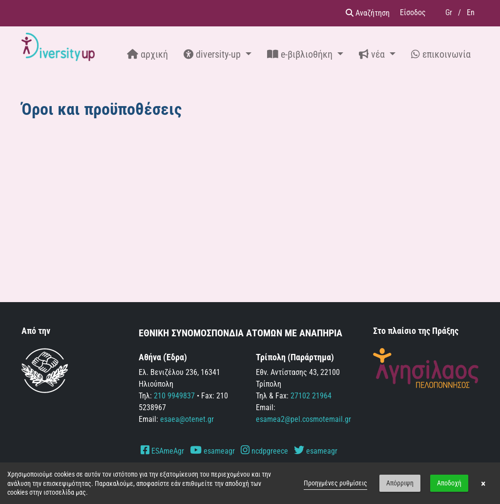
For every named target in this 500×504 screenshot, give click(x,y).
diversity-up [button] (213, 54)
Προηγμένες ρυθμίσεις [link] (335, 483)
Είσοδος (413, 12)
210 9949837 (174, 395)
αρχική (147, 54)
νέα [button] (373, 54)
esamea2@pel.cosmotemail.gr (303, 419)
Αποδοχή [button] (449, 483)
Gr (448, 12)
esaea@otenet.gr (187, 419)
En (471, 12)
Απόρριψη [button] (400, 483)
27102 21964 (311, 395)
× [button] (483, 483)
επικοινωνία (441, 54)
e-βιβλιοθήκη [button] (301, 54)
